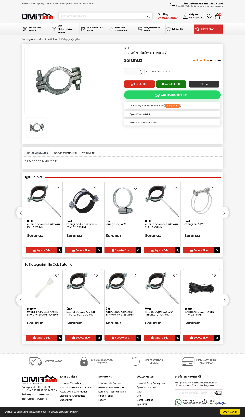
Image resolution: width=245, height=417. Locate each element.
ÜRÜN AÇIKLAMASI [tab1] (37, 153)
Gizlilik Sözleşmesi (62, 3)
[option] (72, 80)
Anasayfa (27, 39)
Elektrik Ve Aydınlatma (72, 395)
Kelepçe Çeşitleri (70, 39)
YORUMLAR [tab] (88, 153)
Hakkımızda (28, 3)
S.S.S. (139, 395)
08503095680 (34, 399)
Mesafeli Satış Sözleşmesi (151, 383)
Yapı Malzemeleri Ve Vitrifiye (76, 387)
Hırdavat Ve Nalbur (47, 39)
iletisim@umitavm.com (35, 394)
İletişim (102, 400)
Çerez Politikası (145, 400)
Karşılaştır (172, 105)
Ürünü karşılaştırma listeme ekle (146, 105)
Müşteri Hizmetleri (83, 3)
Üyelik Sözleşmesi (146, 387)
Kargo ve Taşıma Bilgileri (112, 391)
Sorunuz (133, 60)
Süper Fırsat (66, 400)
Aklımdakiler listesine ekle (142, 122)
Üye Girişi (142, 404)
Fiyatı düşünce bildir (139, 114)
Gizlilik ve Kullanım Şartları (112, 387)
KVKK (139, 391)
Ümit (127, 48)
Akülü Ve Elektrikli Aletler (73, 391)
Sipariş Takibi (44, 3)
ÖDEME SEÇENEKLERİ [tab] (65, 153)
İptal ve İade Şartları (109, 383)
